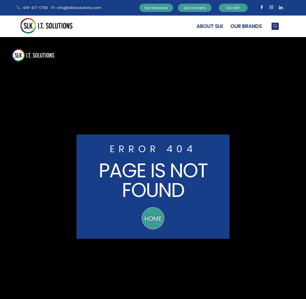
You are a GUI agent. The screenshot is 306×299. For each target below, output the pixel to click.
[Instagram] (271, 7)
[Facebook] (261, 7)
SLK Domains (195, 7)
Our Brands (246, 26)
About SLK (210, 26)
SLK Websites (156, 7)
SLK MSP (233, 7)
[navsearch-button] (275, 26)
